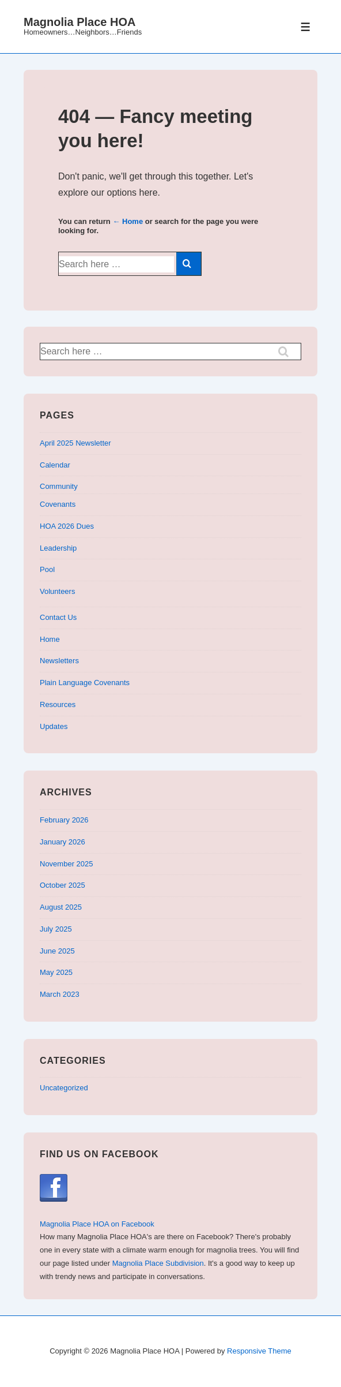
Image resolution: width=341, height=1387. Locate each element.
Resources (57, 704)
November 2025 (66, 863)
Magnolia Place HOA (80, 22)
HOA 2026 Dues (67, 526)
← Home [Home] (127, 221)
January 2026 (62, 842)
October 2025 (62, 885)
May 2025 (56, 972)
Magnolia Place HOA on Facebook (97, 1224)
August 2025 (61, 907)
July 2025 (56, 929)
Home (50, 639)
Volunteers (57, 591)
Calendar (55, 465)
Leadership (58, 548)
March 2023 (59, 994)
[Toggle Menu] (305, 27)
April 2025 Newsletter (75, 443)
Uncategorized (64, 1087)
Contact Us (58, 617)
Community (59, 486)
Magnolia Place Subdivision (158, 1263)
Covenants (57, 504)
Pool (47, 569)
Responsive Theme (259, 1351)
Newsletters (59, 660)
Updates (53, 726)
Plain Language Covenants (85, 682)
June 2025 (57, 951)
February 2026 (64, 820)
